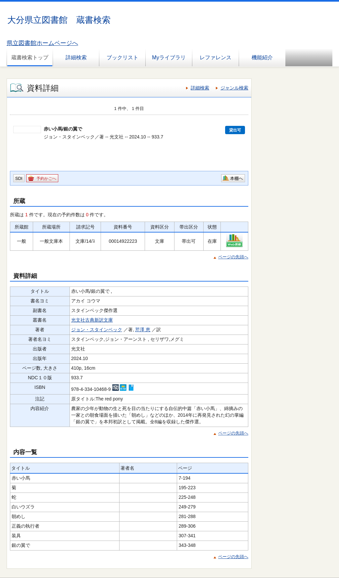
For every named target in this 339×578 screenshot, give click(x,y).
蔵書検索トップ (29, 57)
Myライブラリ (168, 57)
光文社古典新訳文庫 (92, 320)
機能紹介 (262, 57)
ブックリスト (122, 57)
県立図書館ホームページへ (42, 43)
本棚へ (236, 178)
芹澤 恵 (142, 329)
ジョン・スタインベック (96, 329)
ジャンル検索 (234, 87)
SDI (19, 178)
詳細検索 (76, 57)
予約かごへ (46, 178)
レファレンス (215, 57)
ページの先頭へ (233, 256)
